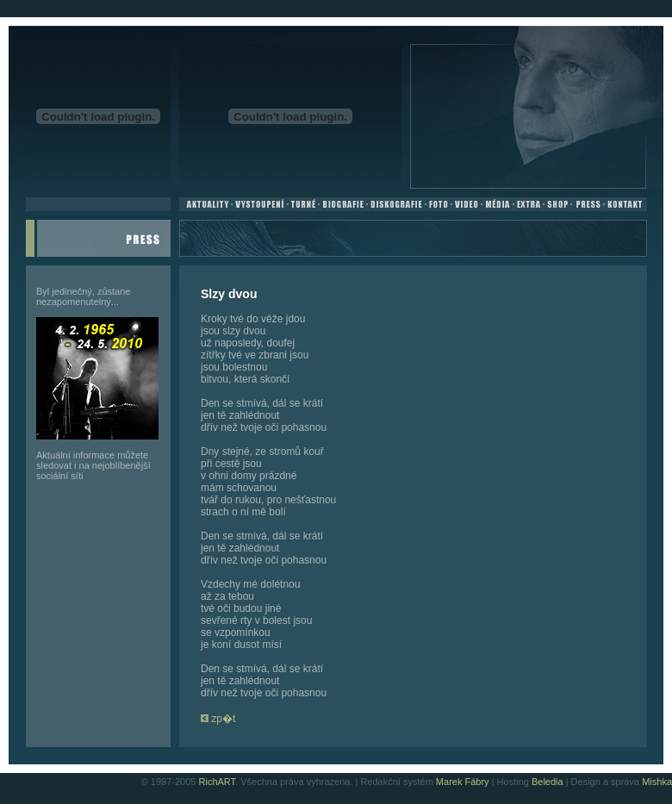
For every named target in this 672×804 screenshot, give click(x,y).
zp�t (218, 719)
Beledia (547, 781)
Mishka (657, 781)
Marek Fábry (462, 781)
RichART (217, 781)
